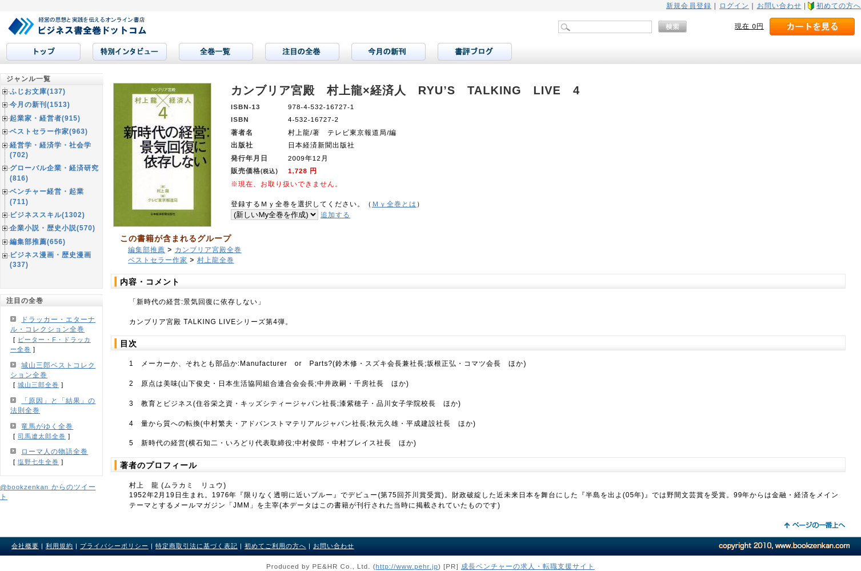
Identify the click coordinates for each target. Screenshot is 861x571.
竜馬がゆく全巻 (47, 426)
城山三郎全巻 (38, 384)
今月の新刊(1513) (40, 105)
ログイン (734, 6)
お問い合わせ (779, 6)
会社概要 (25, 545)
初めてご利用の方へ (275, 545)
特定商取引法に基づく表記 (196, 545)
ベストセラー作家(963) (49, 131)
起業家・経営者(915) (45, 118)
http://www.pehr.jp (407, 566)
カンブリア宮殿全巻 (208, 250)
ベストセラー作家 (157, 260)
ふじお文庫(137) (38, 91)
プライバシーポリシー (114, 545)
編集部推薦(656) (38, 242)
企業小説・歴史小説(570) (52, 228)
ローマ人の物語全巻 (54, 452)
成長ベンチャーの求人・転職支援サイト (528, 566)
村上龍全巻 (215, 260)
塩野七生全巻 (38, 461)
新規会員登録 (688, 6)
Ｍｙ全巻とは (394, 203)
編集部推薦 (146, 250)
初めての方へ (838, 6)
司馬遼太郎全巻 (42, 436)
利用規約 (59, 545)
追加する (335, 214)
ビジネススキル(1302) (47, 215)
